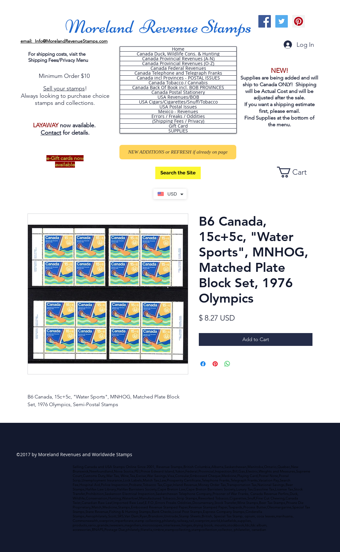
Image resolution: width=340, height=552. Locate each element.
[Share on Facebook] (203, 364)
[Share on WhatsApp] (227, 364)
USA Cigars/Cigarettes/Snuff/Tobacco (178, 102)
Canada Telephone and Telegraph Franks (178, 73)
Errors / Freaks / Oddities (178, 116)
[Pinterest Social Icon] (298, 21)
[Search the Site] (178, 173)
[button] (297, 172)
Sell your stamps (64, 88)
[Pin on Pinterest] (215, 364)
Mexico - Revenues (178, 111)
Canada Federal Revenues (178, 68)
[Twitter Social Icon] (281, 21)
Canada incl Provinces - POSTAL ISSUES (178, 78)
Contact (51, 132)
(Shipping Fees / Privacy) (178, 121)
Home (178, 49)
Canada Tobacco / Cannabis (178, 82)
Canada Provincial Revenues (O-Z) (178, 63)
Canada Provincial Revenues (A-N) (178, 58)
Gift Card (178, 126)
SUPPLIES (178, 131)
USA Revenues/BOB (178, 97)
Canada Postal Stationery (178, 92)
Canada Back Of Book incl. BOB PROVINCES (178, 87)
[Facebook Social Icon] (264, 21)
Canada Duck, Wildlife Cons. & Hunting (178, 54)
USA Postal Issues (178, 107)
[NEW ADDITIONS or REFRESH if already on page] (177, 152)
